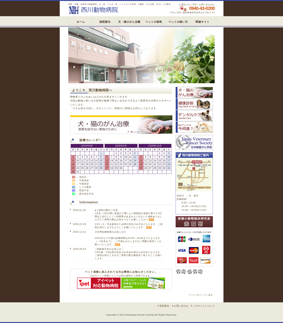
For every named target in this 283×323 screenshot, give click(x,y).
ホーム (80, 21)
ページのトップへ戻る (202, 295)
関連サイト (203, 21)
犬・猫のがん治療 (129, 21)
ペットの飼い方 (178, 21)
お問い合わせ (181, 306)
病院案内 (105, 21)
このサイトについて (204, 306)
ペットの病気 (153, 21)
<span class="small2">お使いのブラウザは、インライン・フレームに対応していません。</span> (121, 233)
